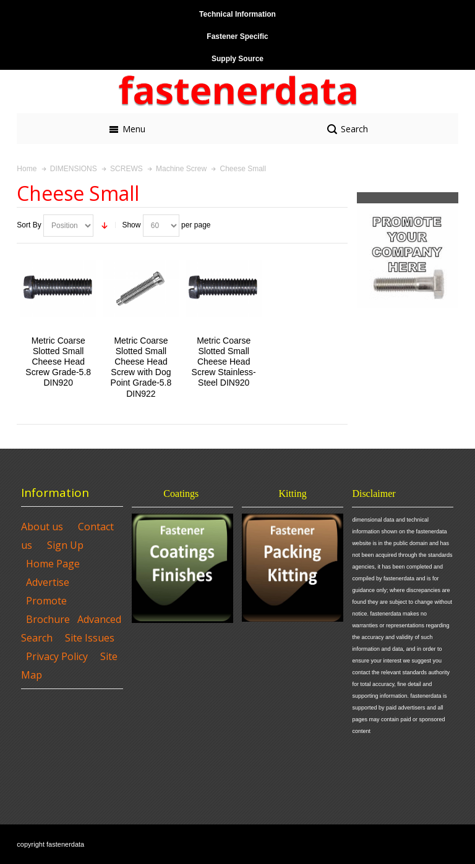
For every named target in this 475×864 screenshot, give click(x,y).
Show (131, 225)
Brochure (48, 619)
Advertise (47, 582)
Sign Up (65, 545)
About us (42, 526)
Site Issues (89, 638)
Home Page (53, 563)
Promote (46, 601)
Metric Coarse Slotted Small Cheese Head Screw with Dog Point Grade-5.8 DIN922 (141, 367)
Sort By (29, 225)
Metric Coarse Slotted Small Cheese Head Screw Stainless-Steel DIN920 (224, 362)
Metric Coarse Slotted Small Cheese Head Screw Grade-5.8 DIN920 (58, 362)
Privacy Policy (57, 656)
